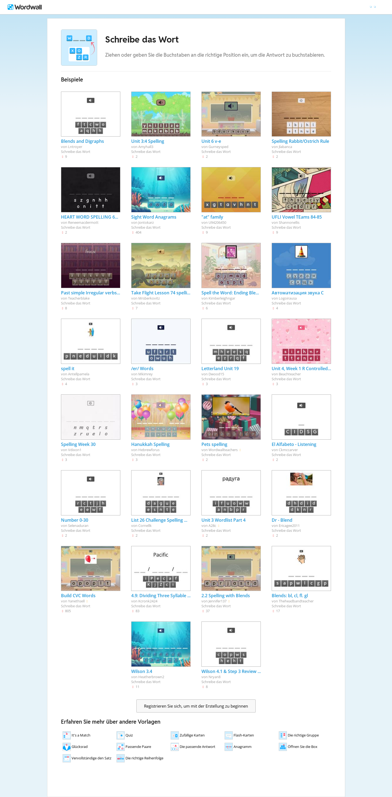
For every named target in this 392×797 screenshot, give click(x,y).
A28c (212, 525)
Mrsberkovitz (149, 298)
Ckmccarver (288, 449)
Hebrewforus (149, 449)
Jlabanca (285, 146)
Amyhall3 (145, 146)
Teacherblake (79, 298)
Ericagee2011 (289, 525)
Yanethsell (76, 601)
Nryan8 (214, 676)
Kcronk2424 (147, 601)
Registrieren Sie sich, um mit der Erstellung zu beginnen (196, 706)
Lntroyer (75, 146)
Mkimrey (145, 374)
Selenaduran (78, 525)
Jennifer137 (217, 601)
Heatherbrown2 (151, 676)
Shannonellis (289, 222)
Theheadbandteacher (296, 601)
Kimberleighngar (222, 298)
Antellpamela (78, 374)
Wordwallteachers (223, 449)
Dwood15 (216, 374)
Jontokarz (146, 222)
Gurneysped (218, 146)
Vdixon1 (74, 449)
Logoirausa (288, 298)
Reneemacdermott (83, 222)
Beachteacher (290, 374)
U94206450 (217, 222)
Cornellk (145, 525)
